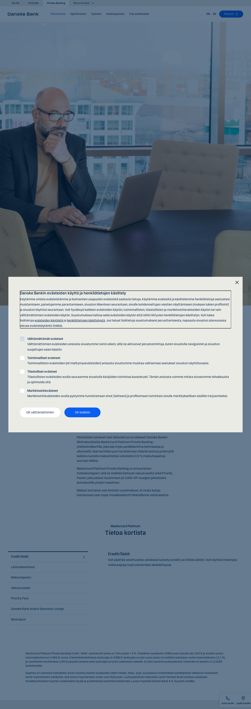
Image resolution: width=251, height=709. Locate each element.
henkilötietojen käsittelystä (86, 320)
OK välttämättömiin (40, 412)
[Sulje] (237, 282)
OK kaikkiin (82, 412)
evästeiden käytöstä (49, 320)
